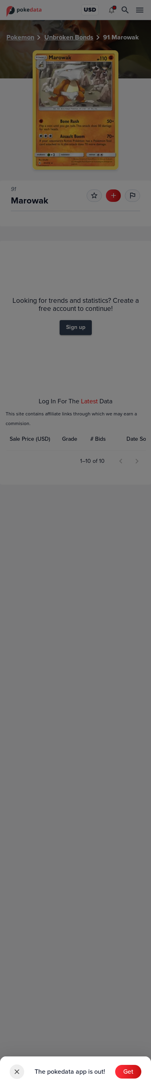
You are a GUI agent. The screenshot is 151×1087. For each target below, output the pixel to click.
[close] (17, 1071)
